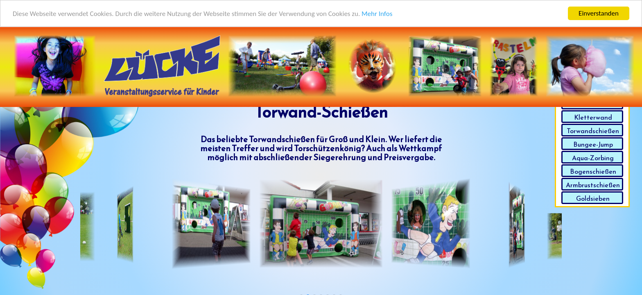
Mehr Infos (377, 13)
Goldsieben (593, 198)
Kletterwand (593, 117)
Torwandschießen (593, 131)
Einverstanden (599, 13)
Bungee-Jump (593, 144)
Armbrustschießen (593, 185)
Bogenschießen (593, 171)
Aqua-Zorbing (593, 158)
